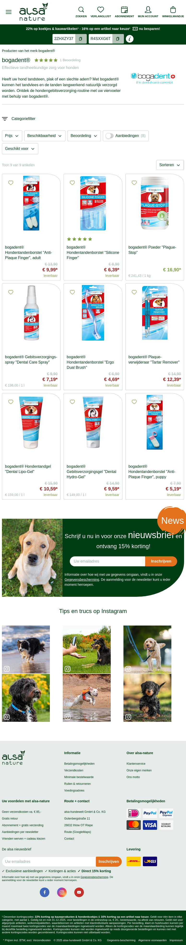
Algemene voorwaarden (152, 940)
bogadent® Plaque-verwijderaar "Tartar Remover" (154, 359)
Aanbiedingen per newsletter (20, 832)
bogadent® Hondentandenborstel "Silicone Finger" (93, 252)
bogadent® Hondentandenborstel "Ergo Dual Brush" (90, 362)
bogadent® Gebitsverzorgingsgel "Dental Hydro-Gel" (91, 471)
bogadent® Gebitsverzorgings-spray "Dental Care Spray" (31, 359)
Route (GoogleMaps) (77, 832)
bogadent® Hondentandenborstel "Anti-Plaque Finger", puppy (151, 471)
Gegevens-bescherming (121, 940)
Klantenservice (136, 763)
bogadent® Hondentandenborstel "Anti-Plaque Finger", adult (28, 252)
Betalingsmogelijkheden (79, 763)
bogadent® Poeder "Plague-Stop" (152, 250)
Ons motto (133, 777)
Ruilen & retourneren (77, 784)
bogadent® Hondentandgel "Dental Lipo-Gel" (28, 469)
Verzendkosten (73, 770)
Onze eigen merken (139, 770)
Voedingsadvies (74, 790)
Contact (69, 838)
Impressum (176, 940)
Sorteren (170, 165)
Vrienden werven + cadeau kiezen (23, 838)
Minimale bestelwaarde (79, 777)
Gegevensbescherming (81, 579)
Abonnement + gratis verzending (22, 825)
